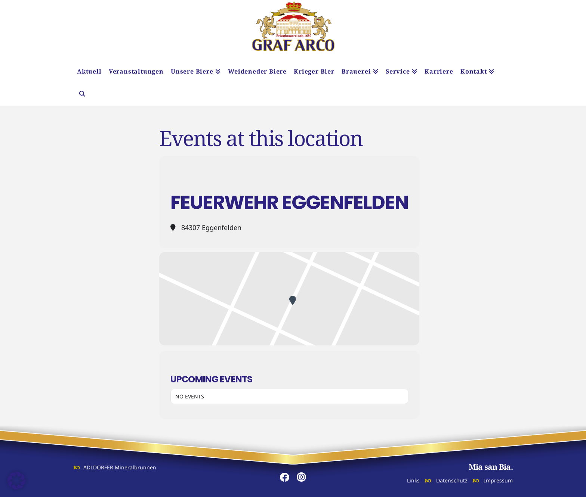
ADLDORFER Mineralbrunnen (119, 467)
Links (413, 480)
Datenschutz (452, 480)
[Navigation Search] (81, 94)
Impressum (498, 480)
